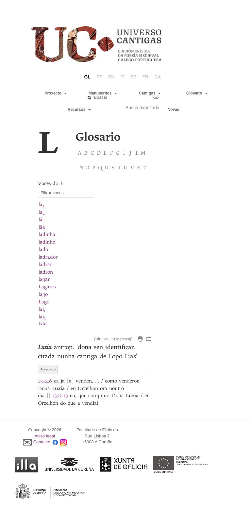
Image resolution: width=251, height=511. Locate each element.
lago (43, 294)
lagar (44, 279)
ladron (46, 272)
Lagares (47, 287)
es (133, 76)
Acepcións (48, 369)
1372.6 (45, 381)
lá (40, 220)
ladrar (45, 264)
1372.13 (60, 396)
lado (43, 249)
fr (145, 76)
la (41, 205)
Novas (173, 109)
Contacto (41, 442)
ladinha (47, 234)
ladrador (48, 257)
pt (99, 76)
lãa (42, 227)
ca (157, 76)
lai (42, 309)
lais (42, 324)
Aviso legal (45, 436)
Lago (44, 302)
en (111, 76)
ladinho (47, 242)
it (122, 76)
